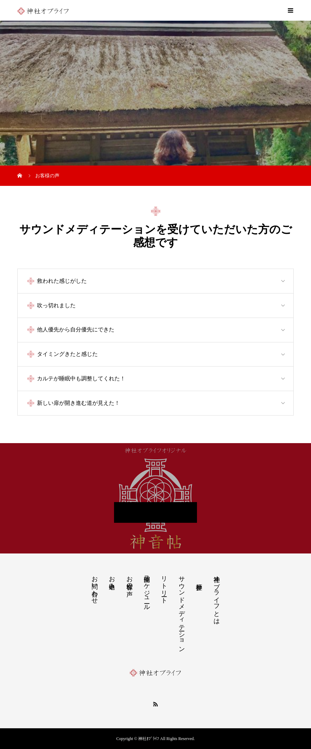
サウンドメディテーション (181, 610)
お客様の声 (129, 579)
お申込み (112, 579)
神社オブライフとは (216, 596)
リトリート (164, 586)
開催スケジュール (146, 589)
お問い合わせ (94, 586)
